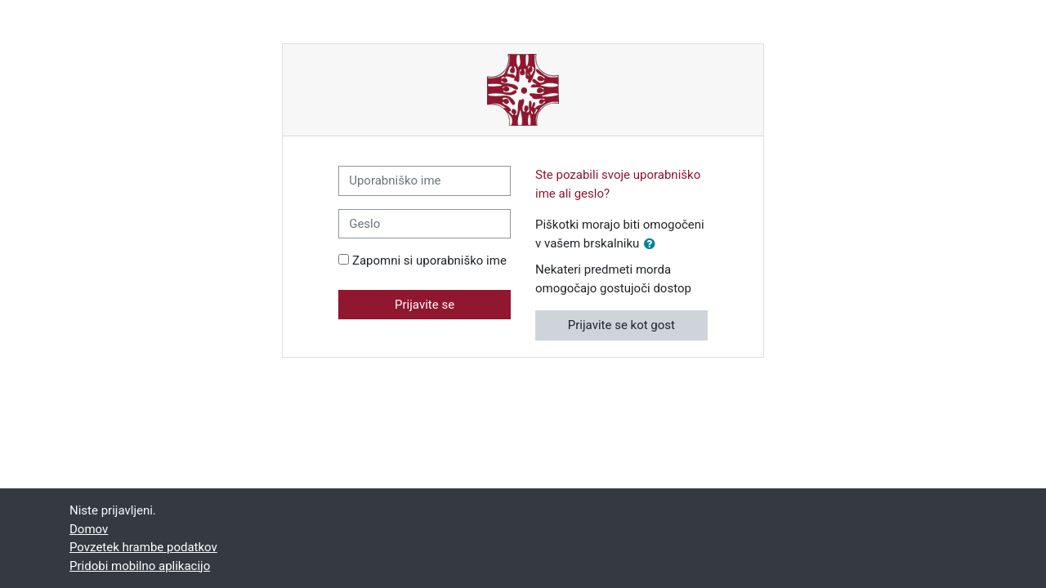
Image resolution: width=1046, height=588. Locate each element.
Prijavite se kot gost (621, 325)
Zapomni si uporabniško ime (429, 260)
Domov (88, 529)
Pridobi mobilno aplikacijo (139, 566)
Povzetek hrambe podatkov (143, 547)
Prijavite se (424, 304)
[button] (653, 244)
